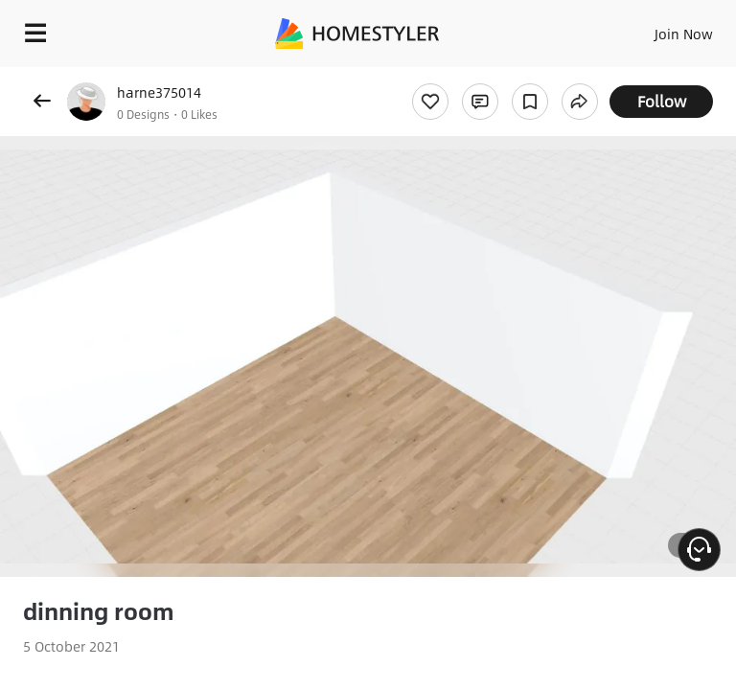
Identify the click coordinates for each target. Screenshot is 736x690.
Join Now (684, 33)
